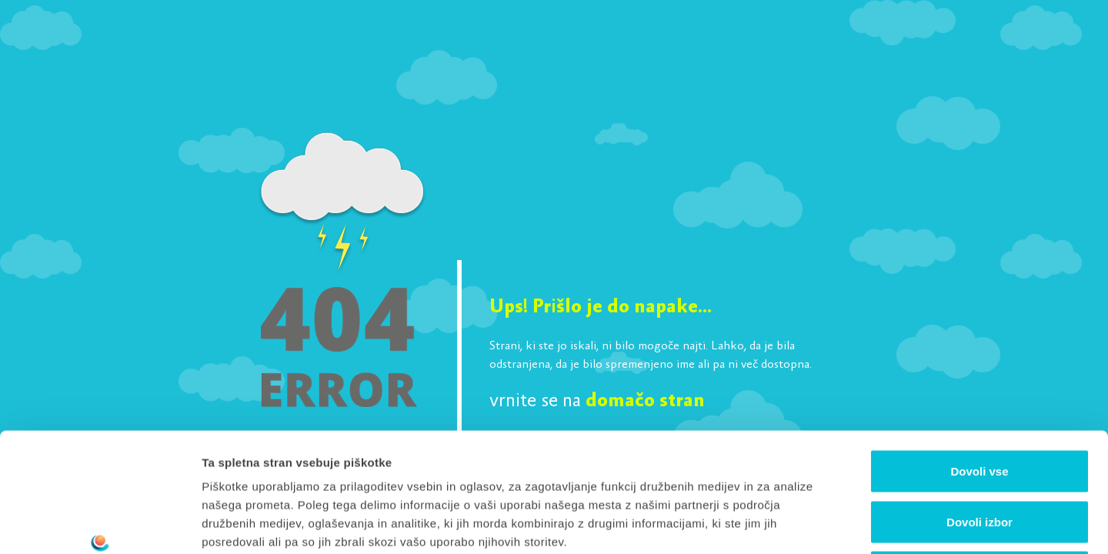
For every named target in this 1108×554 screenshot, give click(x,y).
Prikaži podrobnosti (802, 523)
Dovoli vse (979, 352)
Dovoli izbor (979, 402)
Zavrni (979, 452)
